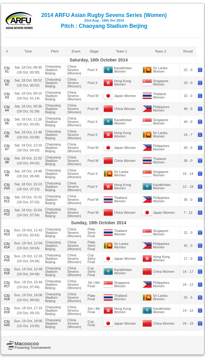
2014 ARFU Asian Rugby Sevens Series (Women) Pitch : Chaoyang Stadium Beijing (104, 20)
